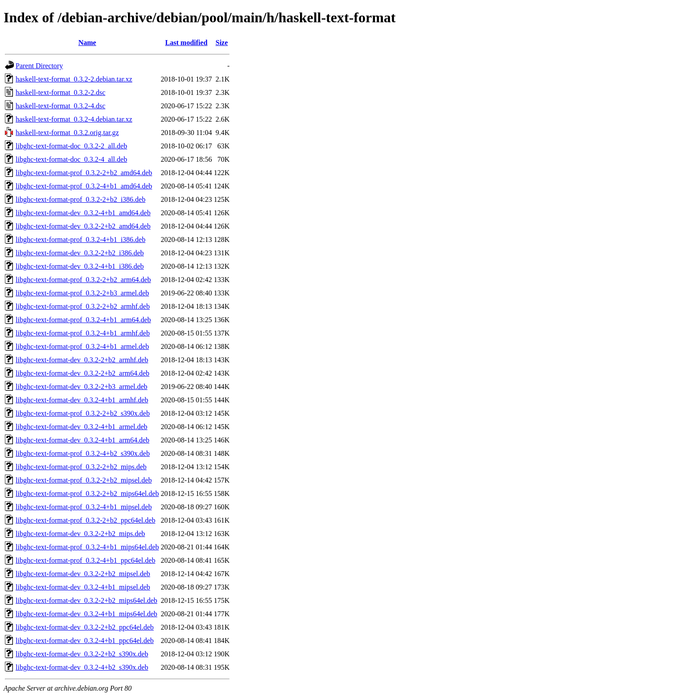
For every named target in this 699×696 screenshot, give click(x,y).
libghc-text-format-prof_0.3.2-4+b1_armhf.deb (83, 333)
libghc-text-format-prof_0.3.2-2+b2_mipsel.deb (84, 480)
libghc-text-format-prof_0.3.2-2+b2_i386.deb (80, 199)
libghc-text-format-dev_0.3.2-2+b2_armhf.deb (82, 360)
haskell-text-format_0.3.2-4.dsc (60, 106)
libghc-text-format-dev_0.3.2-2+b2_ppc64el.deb (85, 627)
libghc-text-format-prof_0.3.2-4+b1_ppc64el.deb (85, 560)
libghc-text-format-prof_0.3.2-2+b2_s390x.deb (83, 413)
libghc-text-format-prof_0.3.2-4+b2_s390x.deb (83, 453)
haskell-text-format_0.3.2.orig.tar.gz (67, 132)
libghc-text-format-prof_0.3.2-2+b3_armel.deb (82, 293)
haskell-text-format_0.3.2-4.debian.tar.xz (74, 119)
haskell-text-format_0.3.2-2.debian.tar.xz (74, 79)
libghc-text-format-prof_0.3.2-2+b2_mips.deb (81, 467)
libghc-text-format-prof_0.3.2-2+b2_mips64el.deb (87, 493)
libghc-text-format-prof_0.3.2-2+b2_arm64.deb (83, 279)
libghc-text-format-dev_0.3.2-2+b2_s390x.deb (82, 654)
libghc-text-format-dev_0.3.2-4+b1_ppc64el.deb (85, 640)
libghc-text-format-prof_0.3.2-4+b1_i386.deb (80, 239)
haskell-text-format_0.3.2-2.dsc (60, 92)
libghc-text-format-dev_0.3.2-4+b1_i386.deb (80, 266)
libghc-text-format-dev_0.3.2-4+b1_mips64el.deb (86, 614)
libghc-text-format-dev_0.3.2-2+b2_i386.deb (80, 253)
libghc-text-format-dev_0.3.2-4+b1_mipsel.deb (83, 587)
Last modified (186, 42)
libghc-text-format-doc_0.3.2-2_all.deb (71, 146)
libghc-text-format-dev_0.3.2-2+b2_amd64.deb (83, 226)
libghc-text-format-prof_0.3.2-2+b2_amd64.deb (84, 172)
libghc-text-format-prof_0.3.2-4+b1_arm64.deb (83, 319)
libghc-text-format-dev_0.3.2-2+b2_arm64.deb (82, 373)
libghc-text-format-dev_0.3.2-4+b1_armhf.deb (82, 400)
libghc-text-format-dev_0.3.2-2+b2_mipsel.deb (83, 573)
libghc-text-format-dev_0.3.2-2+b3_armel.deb (82, 386)
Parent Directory (39, 66)
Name (87, 42)
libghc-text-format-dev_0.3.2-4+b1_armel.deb (82, 426)
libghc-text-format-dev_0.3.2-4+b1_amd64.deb (83, 213)
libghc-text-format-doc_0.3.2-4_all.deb (71, 159)
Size (222, 42)
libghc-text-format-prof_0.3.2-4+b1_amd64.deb (84, 186)
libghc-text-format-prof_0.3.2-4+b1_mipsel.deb (84, 507)
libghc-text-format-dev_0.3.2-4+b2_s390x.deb (82, 667)
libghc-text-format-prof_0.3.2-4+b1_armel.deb (82, 346)
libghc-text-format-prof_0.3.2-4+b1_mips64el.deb (87, 547)
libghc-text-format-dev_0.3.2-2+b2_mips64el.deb (86, 600)
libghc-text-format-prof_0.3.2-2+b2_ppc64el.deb (85, 520)
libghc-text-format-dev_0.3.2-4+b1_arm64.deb (82, 440)
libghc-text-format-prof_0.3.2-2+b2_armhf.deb (83, 306)
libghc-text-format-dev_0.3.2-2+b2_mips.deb (80, 533)
